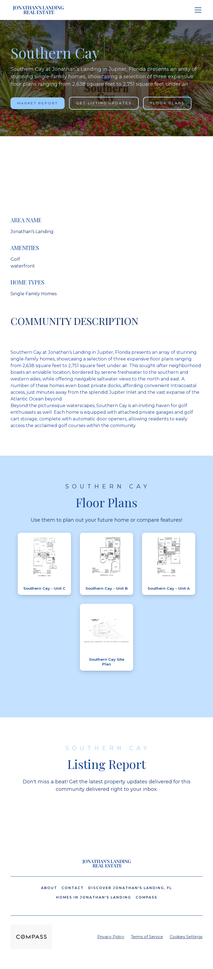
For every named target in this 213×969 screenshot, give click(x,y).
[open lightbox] (44, 559)
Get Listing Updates (103, 103)
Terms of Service (147, 936)
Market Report (37, 103)
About (49, 888)
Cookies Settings (186, 936)
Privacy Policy (110, 936)
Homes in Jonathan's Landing (93, 897)
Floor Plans (167, 103)
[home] (38, 10)
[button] (196, 10)
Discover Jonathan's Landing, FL (130, 888)
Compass (146, 897)
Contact (73, 888)
